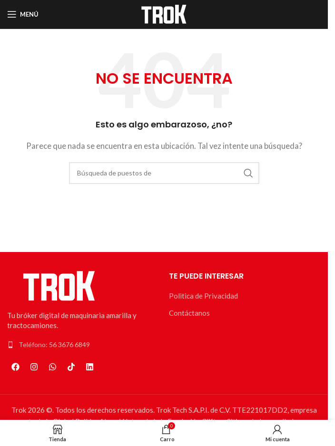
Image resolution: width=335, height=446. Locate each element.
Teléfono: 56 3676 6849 (54, 344)
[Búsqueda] (164, 173)
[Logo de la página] (164, 13)
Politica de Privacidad (203, 295)
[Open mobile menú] (22, 14)
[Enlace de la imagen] (59, 285)
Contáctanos (189, 313)
